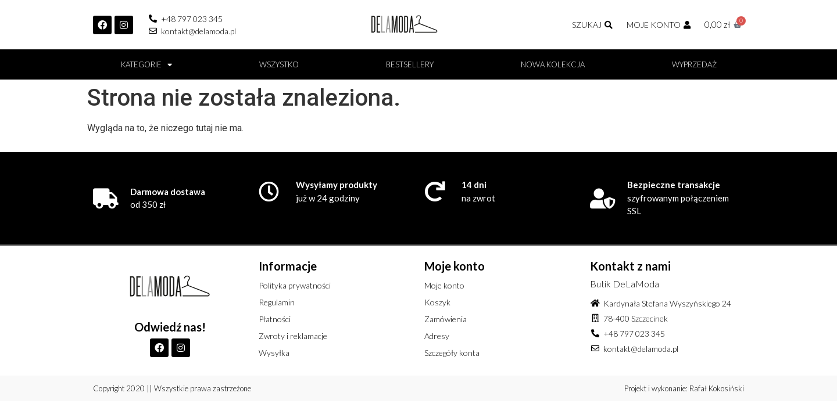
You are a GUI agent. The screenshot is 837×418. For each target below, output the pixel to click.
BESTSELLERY (410, 64)
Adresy (436, 336)
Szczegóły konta (452, 353)
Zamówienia (445, 319)
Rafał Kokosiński (716, 388)
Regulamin (277, 302)
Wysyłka (274, 353)
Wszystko (279, 64)
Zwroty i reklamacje (293, 336)
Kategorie (146, 64)
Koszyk (437, 302)
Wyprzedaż (694, 64)
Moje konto (444, 285)
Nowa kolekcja (553, 64)
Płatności (275, 319)
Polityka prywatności (295, 285)
